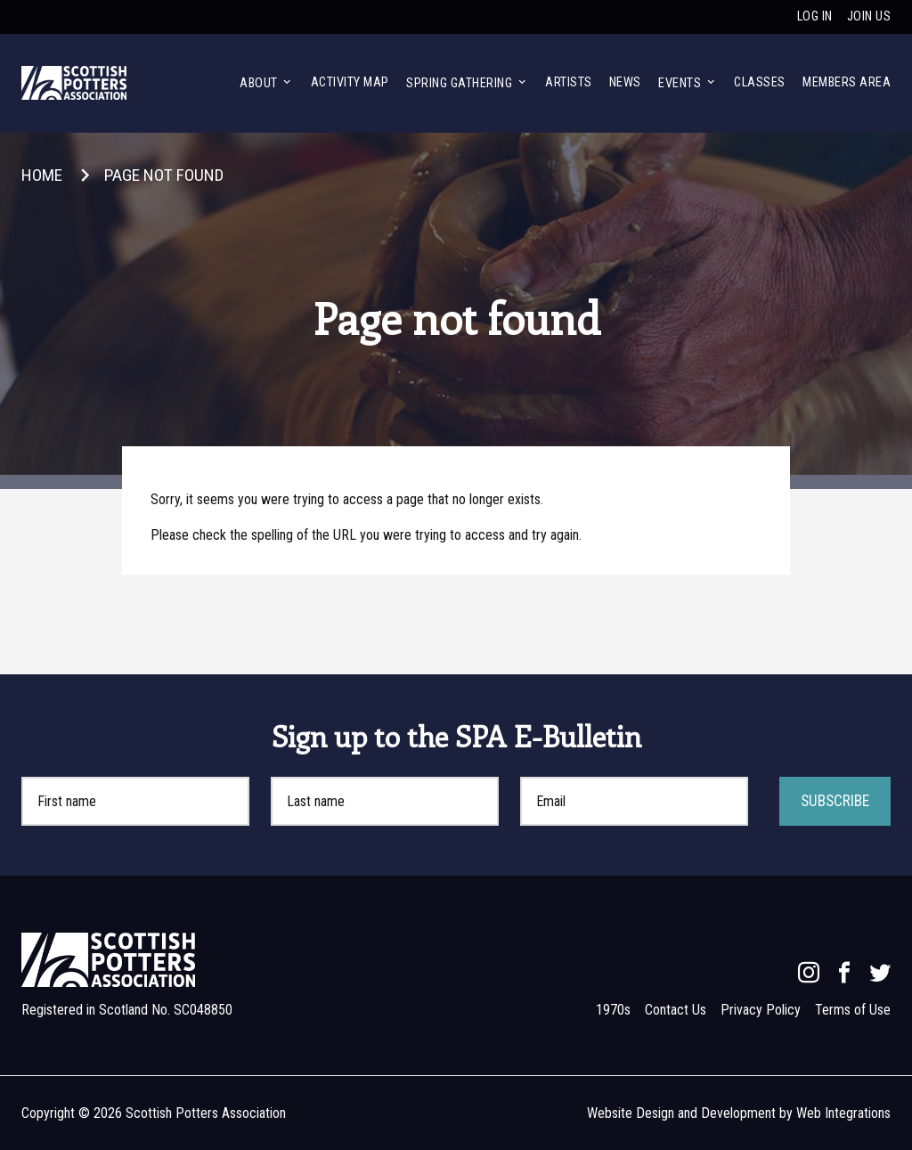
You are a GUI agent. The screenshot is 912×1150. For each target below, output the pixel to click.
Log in (815, 16)
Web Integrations (843, 1113)
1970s (613, 1009)
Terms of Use (853, 1009)
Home (41, 175)
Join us (869, 16)
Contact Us (675, 1009)
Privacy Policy (761, 1009)
